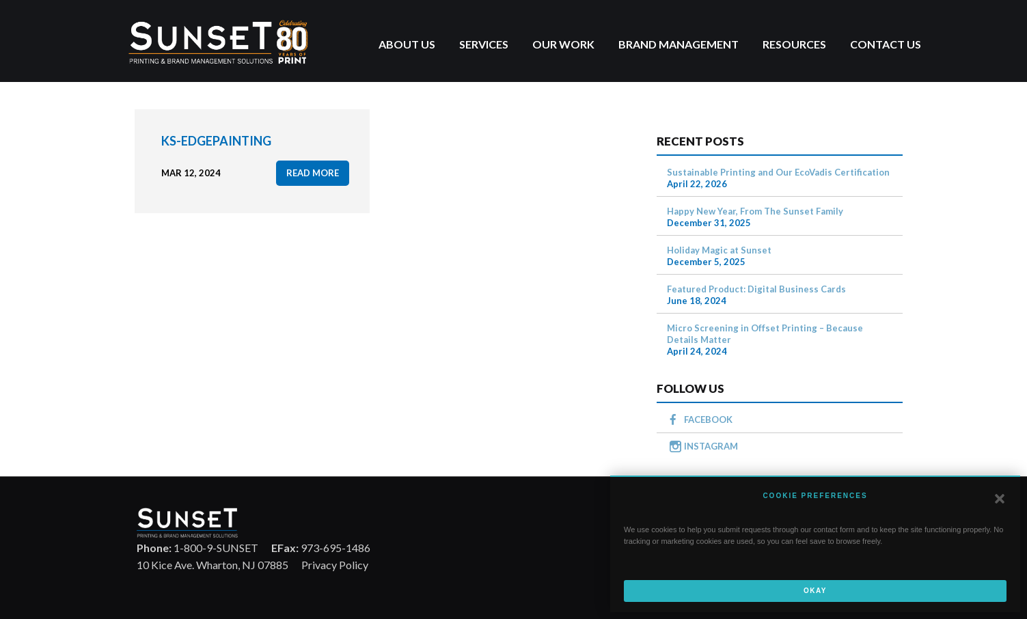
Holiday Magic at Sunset (719, 250)
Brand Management (678, 44)
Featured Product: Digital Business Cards (756, 289)
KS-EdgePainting (216, 140)
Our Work (563, 44)
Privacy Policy (334, 564)
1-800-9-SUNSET (197, 547)
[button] (1000, 499)
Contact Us (885, 44)
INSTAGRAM (711, 446)
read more (312, 172)
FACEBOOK (708, 419)
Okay (815, 590)
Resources (794, 44)
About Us (407, 44)
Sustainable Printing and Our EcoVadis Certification (778, 172)
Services (483, 44)
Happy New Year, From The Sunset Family (755, 211)
